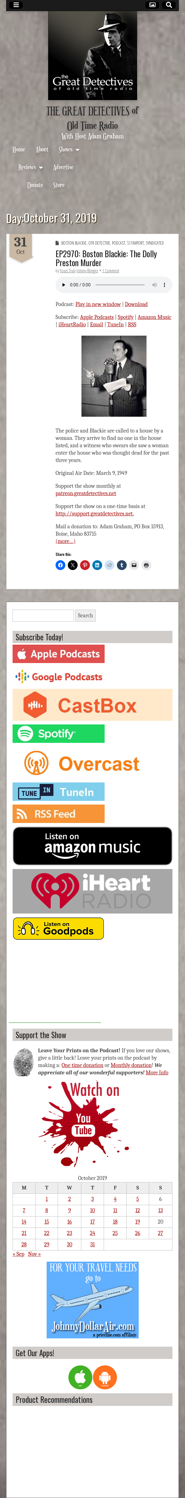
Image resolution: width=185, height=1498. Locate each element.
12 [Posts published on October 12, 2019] (137, 1210)
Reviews (27, 167)
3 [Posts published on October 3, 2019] (92, 1199)
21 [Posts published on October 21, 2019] (24, 1233)
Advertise (63, 167)
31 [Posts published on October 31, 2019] (92, 1244)
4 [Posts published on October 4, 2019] (115, 1199)
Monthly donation (131, 1065)
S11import (135, 243)
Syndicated (155, 243)
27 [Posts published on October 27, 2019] (160, 1233)
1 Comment (110, 271)
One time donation (82, 1065)
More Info (157, 1072)
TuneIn (115, 324)
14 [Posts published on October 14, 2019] (24, 1222)
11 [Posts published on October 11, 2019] (115, 1210)
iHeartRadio (72, 324)
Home (19, 149)
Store (59, 184)
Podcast (118, 243)
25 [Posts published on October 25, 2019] (115, 1233)
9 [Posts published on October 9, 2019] (69, 1210)
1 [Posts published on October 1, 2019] (47, 1199)
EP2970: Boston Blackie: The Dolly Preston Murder (106, 258)
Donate (35, 184)
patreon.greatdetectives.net (86, 493)
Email (96, 324)
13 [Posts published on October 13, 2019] (160, 1210)
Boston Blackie (74, 243)
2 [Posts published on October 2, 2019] (69, 1199)
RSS (132, 324)
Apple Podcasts (97, 317)
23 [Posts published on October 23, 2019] (69, 1233)
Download (136, 304)
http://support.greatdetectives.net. (95, 513)
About (42, 149)
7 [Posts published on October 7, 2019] (24, 1210)
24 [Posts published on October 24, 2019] (92, 1233)
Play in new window (98, 304)
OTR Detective (99, 243)
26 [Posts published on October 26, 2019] (137, 1233)
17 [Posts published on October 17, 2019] (92, 1222)
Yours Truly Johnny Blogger (79, 271)
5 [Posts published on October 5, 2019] (137, 1199)
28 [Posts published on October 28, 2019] (24, 1244)
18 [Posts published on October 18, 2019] (115, 1222)
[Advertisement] (55, 984)
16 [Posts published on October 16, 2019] (69, 1222)
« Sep (18, 1254)
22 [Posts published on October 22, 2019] (46, 1233)
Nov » (34, 1254)
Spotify (125, 317)
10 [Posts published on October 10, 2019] (92, 1210)
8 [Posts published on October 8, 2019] (46, 1210)
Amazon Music (155, 317)
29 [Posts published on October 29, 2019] (46, 1244)
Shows (65, 149)
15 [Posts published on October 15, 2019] (46, 1222)
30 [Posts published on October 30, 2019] (69, 1244)
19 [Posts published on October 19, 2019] (137, 1222)
